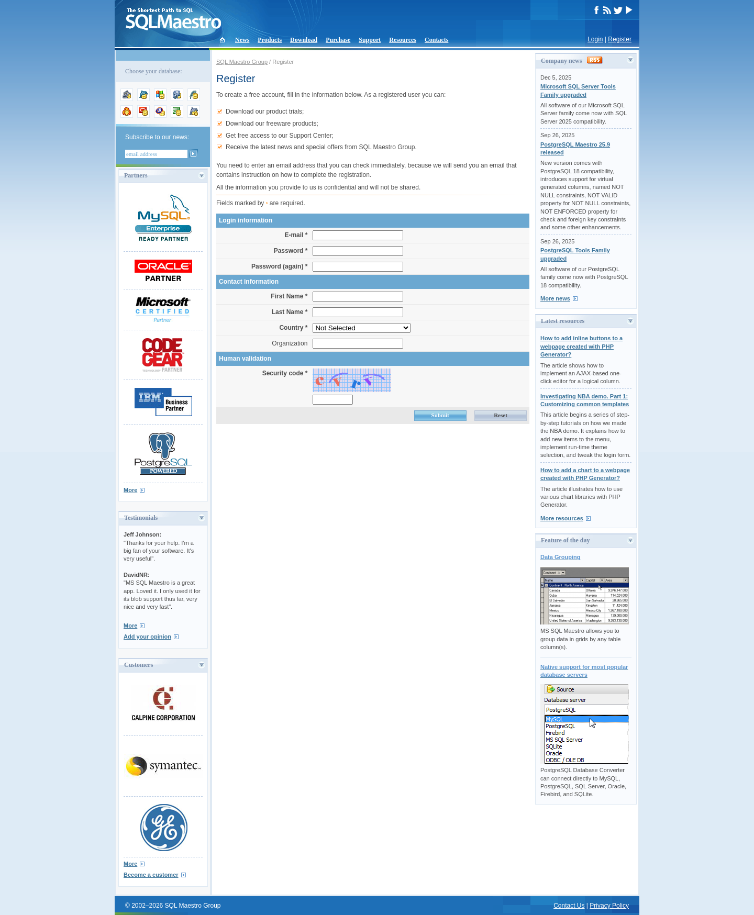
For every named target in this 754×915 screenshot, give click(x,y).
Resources (402, 39)
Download (303, 39)
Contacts (436, 39)
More (130, 490)
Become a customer (151, 875)
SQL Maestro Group (242, 62)
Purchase (338, 39)
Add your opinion (147, 636)
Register (619, 39)
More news (555, 298)
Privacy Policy (609, 905)
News (242, 39)
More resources (561, 518)
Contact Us (568, 905)
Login (595, 39)
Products (270, 39)
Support (370, 39)
